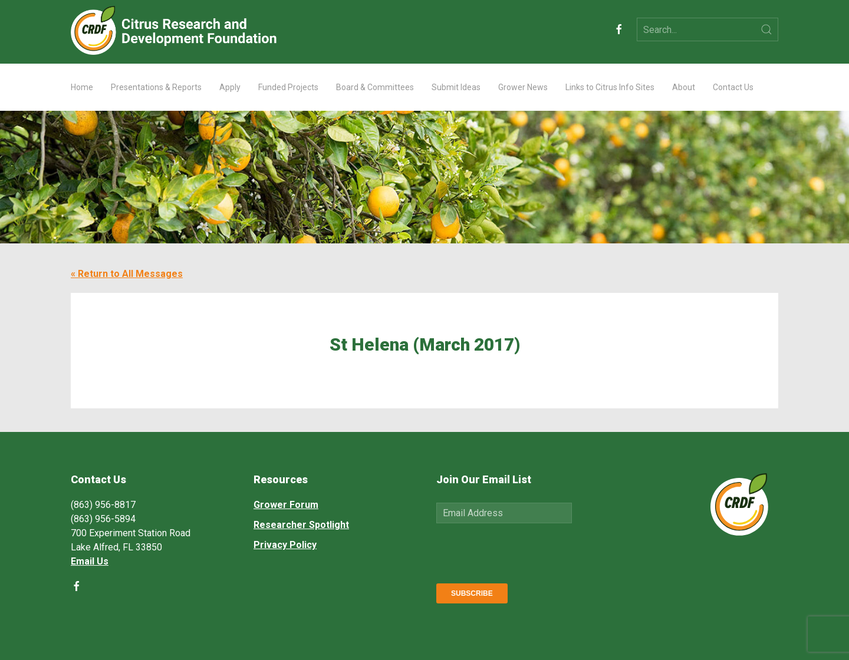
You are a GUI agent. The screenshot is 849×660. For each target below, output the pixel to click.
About (683, 87)
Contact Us (733, 87)
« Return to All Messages (127, 273)
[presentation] (526, 551)
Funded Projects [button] (288, 87)
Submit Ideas (456, 87)
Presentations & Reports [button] (156, 87)
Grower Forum (286, 504)
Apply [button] (230, 87)
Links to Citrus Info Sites (609, 87)
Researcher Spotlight (301, 524)
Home (82, 87)
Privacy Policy (285, 544)
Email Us (89, 561)
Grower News (523, 87)
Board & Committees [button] (375, 87)
